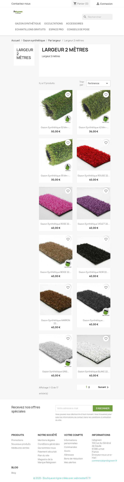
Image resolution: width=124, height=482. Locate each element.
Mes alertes (70, 462)
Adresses (69, 454)
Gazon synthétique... (93, 320)
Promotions (17, 440)
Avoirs (67, 451)
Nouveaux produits (21, 444)
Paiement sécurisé (47, 451)
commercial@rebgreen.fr (104, 460)
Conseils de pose (78, 29)
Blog (13, 472)
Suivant (103, 387)
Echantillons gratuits (30, 29)
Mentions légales (46, 440)
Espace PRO (56, 29)
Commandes (70, 447)
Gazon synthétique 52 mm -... (55, 127)
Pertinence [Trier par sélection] (98, 83)
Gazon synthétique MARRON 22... (55, 322)
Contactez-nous (20, 3)
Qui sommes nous (47, 447)
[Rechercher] (97, 17)
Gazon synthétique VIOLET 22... (93, 223)
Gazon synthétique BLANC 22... (93, 371)
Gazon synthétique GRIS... (55, 371)
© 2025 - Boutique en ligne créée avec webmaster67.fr (62, 478)
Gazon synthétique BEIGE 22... (55, 272)
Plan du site (43, 455)
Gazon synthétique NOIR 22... (93, 272)
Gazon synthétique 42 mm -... (93, 127)
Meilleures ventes (20, 447)
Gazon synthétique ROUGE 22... (94, 175)
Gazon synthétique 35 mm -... (55, 175)
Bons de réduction (73, 458)
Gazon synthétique (28, 23)
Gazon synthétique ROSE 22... (56, 223)
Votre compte (73, 435)
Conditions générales (49, 444)
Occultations (53, 23)
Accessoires (74, 23)
